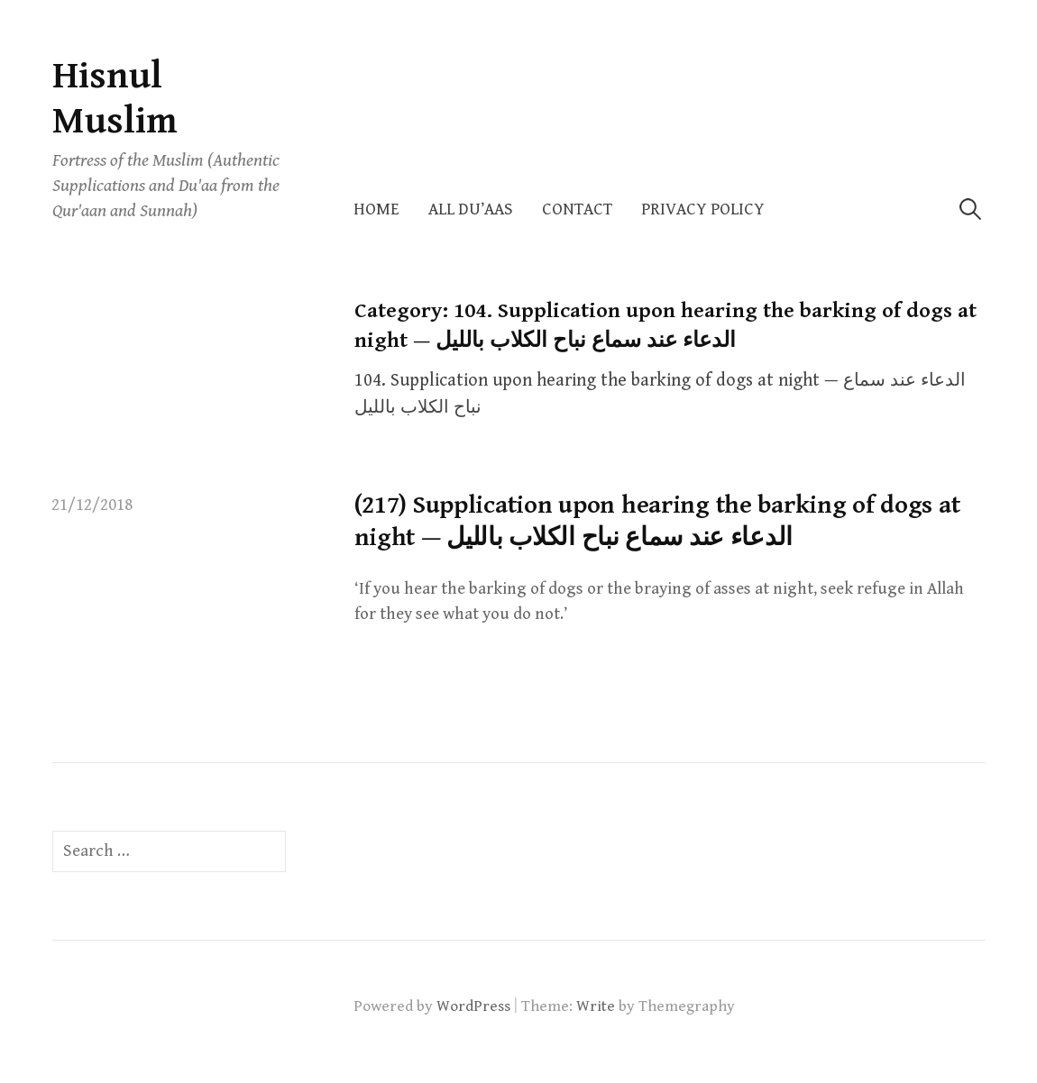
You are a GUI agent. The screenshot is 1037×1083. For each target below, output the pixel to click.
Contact (577, 209)
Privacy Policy (703, 209)
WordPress (473, 1006)
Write (595, 1006)
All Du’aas (470, 209)
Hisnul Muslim (115, 98)
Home (376, 209)
